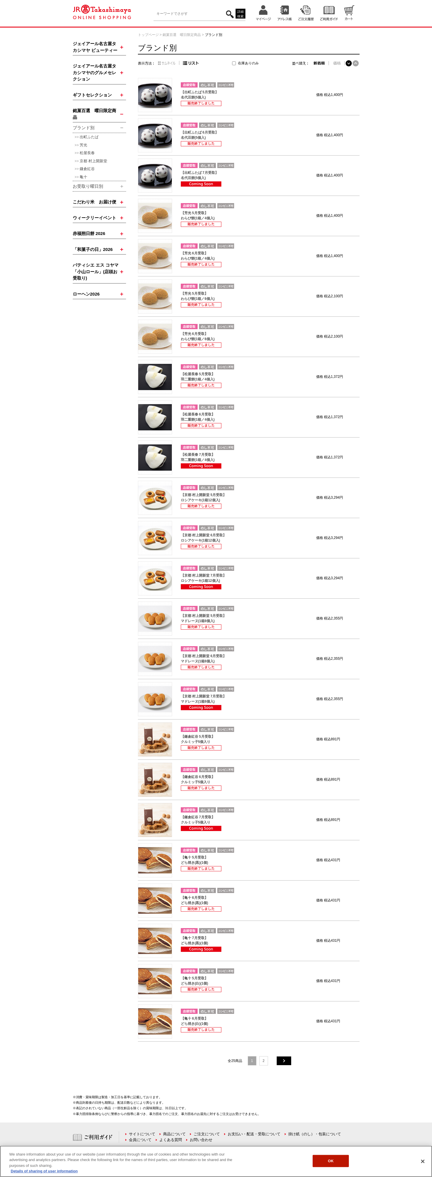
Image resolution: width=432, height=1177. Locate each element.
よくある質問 (170, 1140)
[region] (216, 1161)
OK (331, 1161)
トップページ (148, 35)
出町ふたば (89, 137)
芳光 (83, 145)
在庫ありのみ (248, 63)
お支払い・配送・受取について (254, 1134)
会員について (140, 1140)
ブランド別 (213, 35)
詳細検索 (240, 14)
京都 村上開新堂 (93, 161)
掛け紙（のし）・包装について (314, 1134)
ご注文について (207, 1134)
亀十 (83, 177)
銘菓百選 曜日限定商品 (182, 35)
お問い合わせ (201, 1140)
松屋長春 (87, 153)
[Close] (422, 1161)
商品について (174, 1134)
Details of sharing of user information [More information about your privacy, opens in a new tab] (44, 1171)
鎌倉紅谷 (87, 169)
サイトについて (142, 1134)
